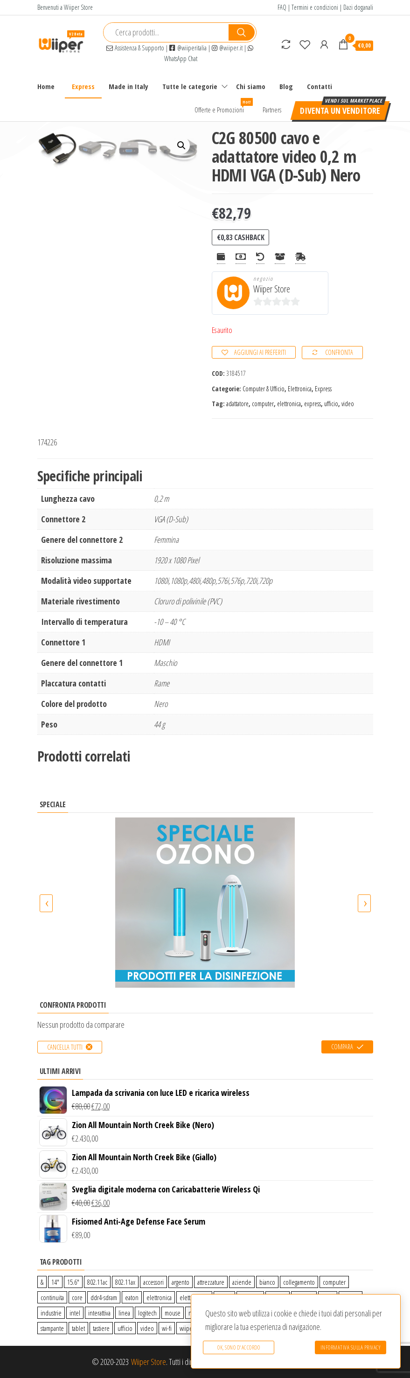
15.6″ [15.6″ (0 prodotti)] (73, 1282)
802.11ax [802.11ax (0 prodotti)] (125, 1282)
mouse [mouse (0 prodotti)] (173, 1312)
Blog (286, 86)
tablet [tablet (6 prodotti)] (78, 1328)
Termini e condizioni (315, 7)
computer (263, 403)
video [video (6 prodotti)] (147, 1328)
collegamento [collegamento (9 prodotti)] (299, 1282)
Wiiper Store (271, 289)
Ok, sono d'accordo (238, 1347)
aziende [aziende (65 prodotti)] (241, 1282)
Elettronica (300, 388)
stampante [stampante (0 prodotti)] (52, 1328)
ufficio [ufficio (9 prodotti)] (125, 1328)
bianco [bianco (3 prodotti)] (267, 1282)
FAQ (282, 7)
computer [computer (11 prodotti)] (334, 1282)
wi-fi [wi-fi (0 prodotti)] (167, 1328)
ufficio (331, 403)
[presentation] (46, 903)
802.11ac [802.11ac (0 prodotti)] (97, 1282)
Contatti (319, 86)
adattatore (237, 403)
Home (46, 86)
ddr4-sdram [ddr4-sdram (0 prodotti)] (103, 1297)
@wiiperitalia (188, 47)
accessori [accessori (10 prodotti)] (153, 1282)
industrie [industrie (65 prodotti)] (51, 1312)
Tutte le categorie (189, 86)
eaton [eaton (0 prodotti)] (132, 1297)
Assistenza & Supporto (135, 47)
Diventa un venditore (340, 110)
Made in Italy (128, 86)
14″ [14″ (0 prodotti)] (55, 1282)
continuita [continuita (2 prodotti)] (52, 1297)
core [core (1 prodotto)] (77, 1297)
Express (83, 86)
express (312, 403)
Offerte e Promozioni (223, 106)
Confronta (339, 352)
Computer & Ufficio (264, 388)
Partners (272, 109)
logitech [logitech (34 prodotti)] (147, 1312)
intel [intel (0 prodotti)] (74, 1312)
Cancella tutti (65, 1047)
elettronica (289, 403)
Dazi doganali (358, 7)
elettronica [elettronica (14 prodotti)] (159, 1297)
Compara (342, 1046)
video (347, 403)
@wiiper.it (227, 47)
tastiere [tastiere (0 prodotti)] (101, 1328)
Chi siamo (250, 86)
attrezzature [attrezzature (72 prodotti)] (210, 1282)
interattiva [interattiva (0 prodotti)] (99, 1312)
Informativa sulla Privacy (350, 1347)
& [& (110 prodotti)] (42, 1282)
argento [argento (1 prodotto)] (180, 1282)
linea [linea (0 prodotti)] (124, 1312)
